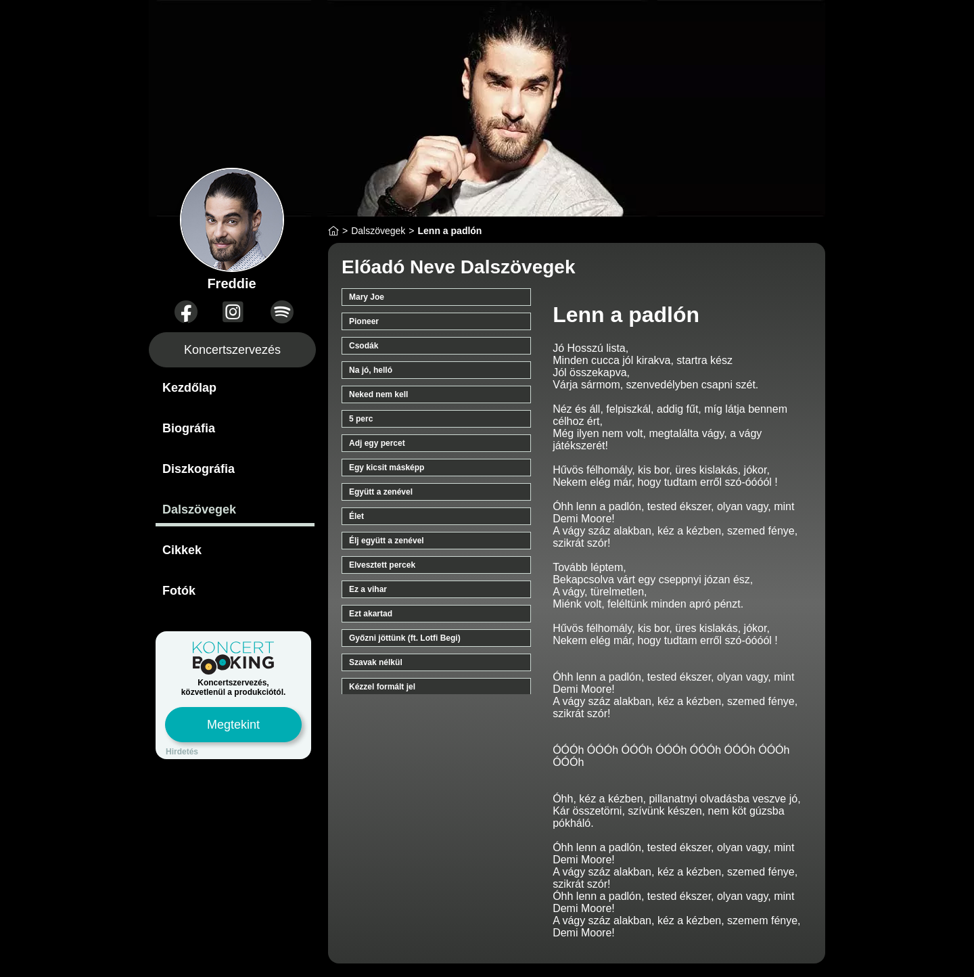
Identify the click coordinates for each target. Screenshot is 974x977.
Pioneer (364, 321)
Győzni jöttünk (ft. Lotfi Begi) (405, 638)
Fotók (178, 590)
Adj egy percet (377, 443)
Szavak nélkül (375, 662)
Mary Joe (366, 297)
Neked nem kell (378, 394)
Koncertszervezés (232, 350)
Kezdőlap (189, 387)
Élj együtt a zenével (386, 540)
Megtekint (233, 724)
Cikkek (182, 550)
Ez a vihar (368, 589)
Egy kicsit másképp (386, 467)
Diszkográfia (198, 469)
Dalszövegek (199, 509)
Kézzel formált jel (382, 686)
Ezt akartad (370, 613)
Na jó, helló (370, 370)
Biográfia (188, 428)
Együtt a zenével (381, 492)
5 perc (361, 419)
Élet (356, 516)
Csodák (363, 345)
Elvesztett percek (382, 565)
